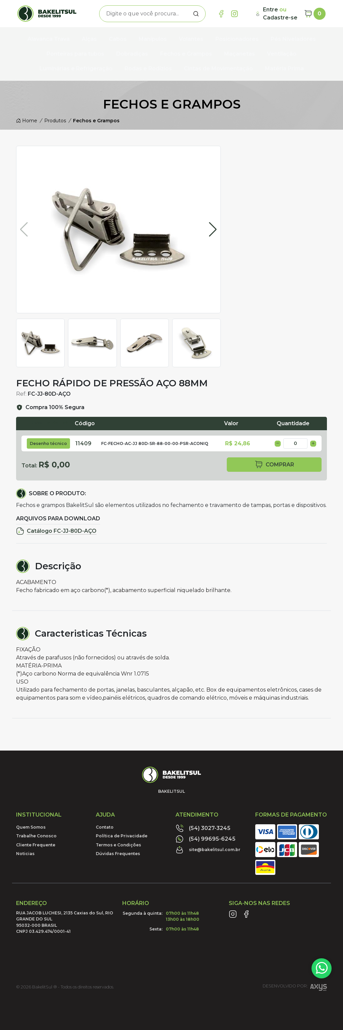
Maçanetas (239, 54)
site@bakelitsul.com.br (208, 850)
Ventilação (281, 54)
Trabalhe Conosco (36, 835)
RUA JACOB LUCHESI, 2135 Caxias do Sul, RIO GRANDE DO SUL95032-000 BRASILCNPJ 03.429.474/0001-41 (64, 922)
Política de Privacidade (121, 835)
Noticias (25, 853)
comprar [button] (274, 464)
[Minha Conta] (277, 14)
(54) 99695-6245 (205, 839)
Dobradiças (132, 54)
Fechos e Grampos (186, 54)
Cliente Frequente (35, 844)
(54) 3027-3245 (203, 828)
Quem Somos (31, 827)
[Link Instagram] (234, 14)
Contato (105, 827)
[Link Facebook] (221, 14)
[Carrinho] (315, 14)
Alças (89, 39)
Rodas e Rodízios (148, 68)
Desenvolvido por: (295, 988)
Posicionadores (237, 39)
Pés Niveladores (293, 39)
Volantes (191, 39)
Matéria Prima (284, 68)
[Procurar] (196, 14)
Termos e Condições (118, 844)
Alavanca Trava (48, 39)
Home (26, 121)
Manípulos (153, 39)
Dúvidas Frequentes (118, 853)
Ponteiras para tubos (75, 54)
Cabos (118, 39)
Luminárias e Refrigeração (76, 68)
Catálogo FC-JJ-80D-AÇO (56, 531)
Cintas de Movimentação (218, 68)
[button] (212, 229)
